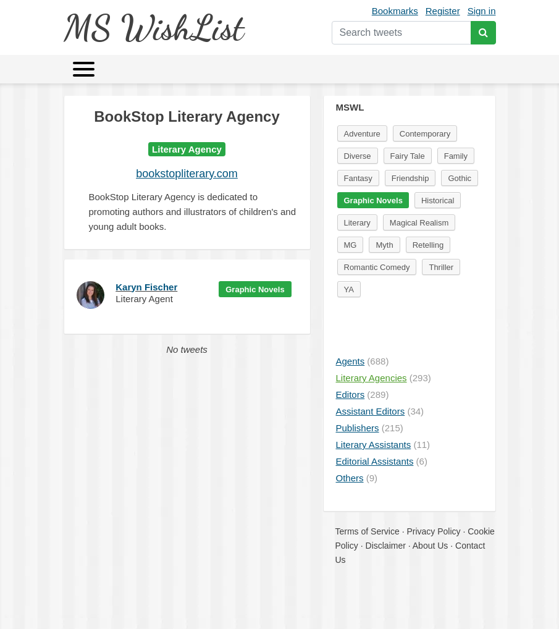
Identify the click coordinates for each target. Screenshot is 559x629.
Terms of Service (367, 531)
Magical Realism (419, 222)
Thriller (441, 267)
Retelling (428, 245)
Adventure (362, 133)
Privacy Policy (433, 531)
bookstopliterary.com (187, 173)
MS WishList (153, 27)
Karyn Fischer (146, 287)
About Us (430, 546)
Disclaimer (386, 546)
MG (350, 245)
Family (456, 156)
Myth (384, 245)
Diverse (357, 156)
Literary (357, 222)
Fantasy (358, 178)
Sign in (482, 11)
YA (349, 289)
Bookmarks (395, 11)
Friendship (410, 178)
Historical (437, 200)
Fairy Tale (407, 156)
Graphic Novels (254, 289)
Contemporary (425, 133)
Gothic (459, 178)
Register (443, 11)
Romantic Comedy (377, 267)
